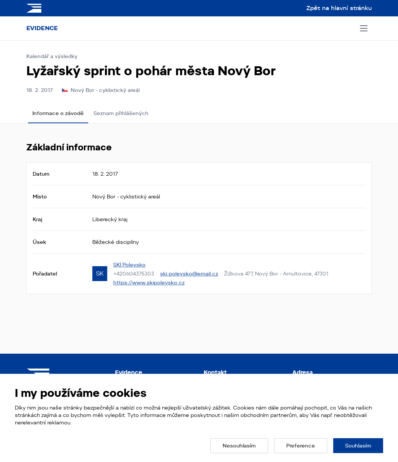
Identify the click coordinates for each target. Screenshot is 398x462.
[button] (239, 445)
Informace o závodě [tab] (58, 113)
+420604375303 (133, 274)
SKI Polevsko (129, 265)
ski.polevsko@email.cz (189, 274)
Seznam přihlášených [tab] (121, 113)
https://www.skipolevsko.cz (149, 283)
